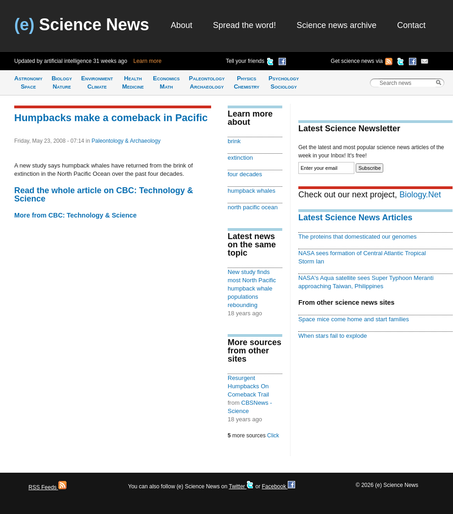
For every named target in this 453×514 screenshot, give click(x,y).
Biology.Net (420, 194)
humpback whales (251, 190)
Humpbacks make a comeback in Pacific (111, 117)
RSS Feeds (47, 487)
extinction (240, 157)
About (181, 25)
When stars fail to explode (332, 335)
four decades (245, 174)
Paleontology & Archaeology (126, 141)
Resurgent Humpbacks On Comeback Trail (248, 386)
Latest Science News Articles (355, 217)
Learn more (148, 61)
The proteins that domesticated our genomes (357, 236)
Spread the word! (244, 25)
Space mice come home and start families (353, 319)
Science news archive (336, 25)
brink (234, 141)
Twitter (241, 486)
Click (273, 435)
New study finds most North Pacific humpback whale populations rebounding (252, 288)
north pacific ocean (253, 207)
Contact (411, 25)
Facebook (278, 486)
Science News (81, 24)
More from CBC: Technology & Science (75, 215)
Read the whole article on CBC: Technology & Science (103, 194)
